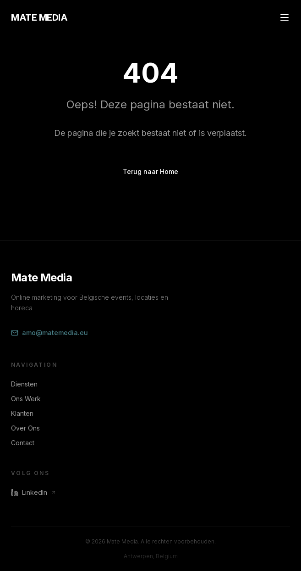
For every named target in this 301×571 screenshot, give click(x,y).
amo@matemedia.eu (49, 332)
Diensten (24, 384)
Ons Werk (26, 399)
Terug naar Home (150, 171)
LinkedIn (33, 492)
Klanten (22, 413)
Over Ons (25, 428)
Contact (22, 443)
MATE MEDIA (39, 17)
